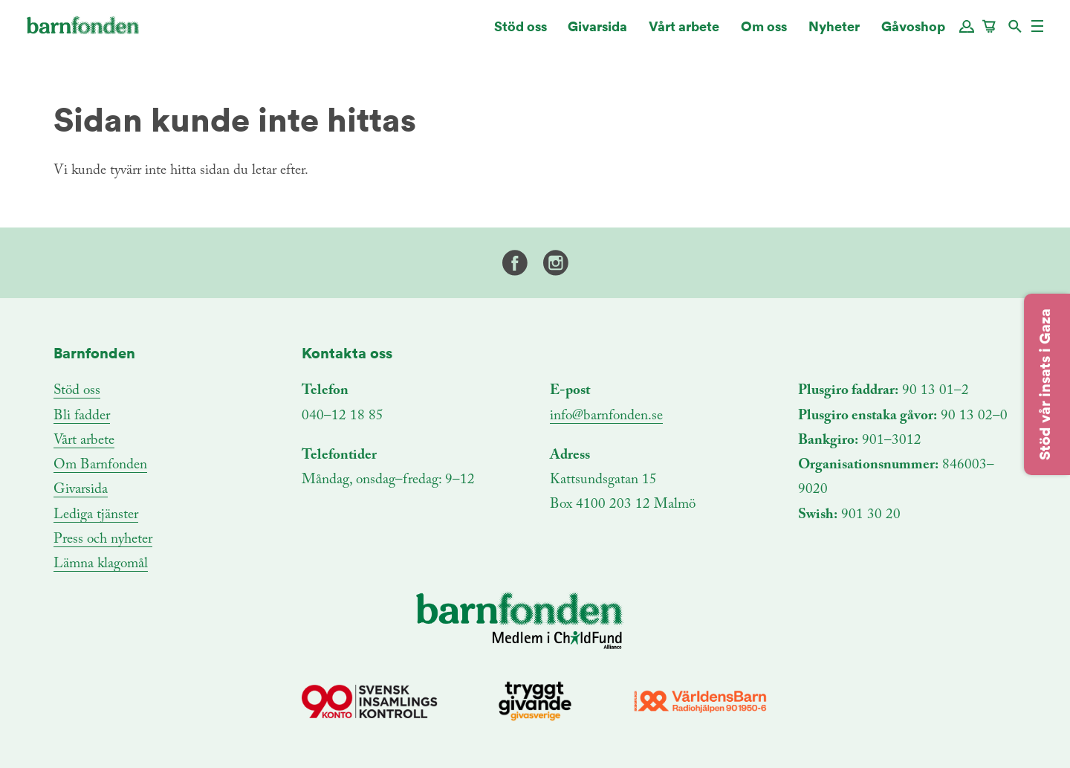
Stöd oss (520, 33)
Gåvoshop (913, 33)
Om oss (764, 33)
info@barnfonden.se (606, 416)
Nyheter (834, 33)
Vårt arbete (684, 33)
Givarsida (597, 33)
